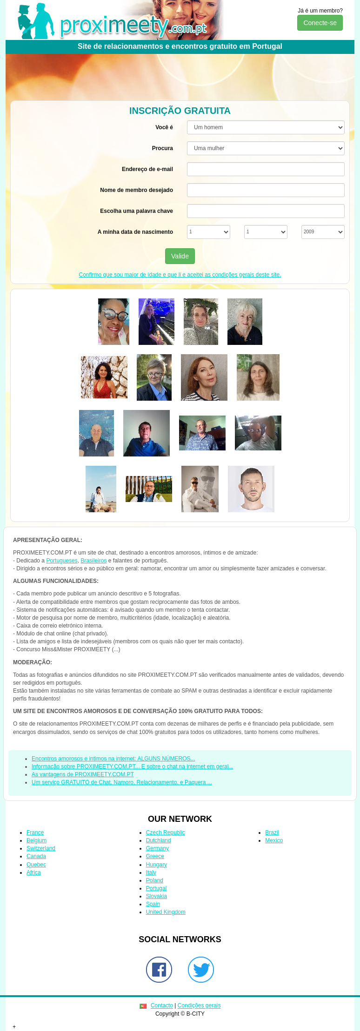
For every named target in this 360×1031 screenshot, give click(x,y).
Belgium (37, 840)
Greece (155, 856)
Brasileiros (93, 560)
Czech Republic (165, 832)
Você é (164, 127)
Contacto (162, 1006)
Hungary (156, 864)
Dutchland (158, 840)
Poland (154, 880)
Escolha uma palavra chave (136, 211)
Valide (180, 256)
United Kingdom (166, 912)
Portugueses (61, 560)
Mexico (274, 840)
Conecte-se (320, 22)
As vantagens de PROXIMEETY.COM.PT (83, 774)
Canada (36, 856)
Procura (162, 148)
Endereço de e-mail (147, 169)
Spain (153, 904)
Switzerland (41, 848)
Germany (157, 848)
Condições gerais (199, 1006)
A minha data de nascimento (135, 232)
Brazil (272, 832)
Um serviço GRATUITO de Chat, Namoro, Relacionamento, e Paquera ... (122, 782)
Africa (34, 872)
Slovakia (156, 896)
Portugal (156, 888)
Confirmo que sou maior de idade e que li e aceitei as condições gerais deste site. (180, 274)
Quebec (36, 864)
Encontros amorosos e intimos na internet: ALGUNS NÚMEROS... (113, 758)
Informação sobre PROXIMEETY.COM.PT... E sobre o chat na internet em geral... (132, 766)
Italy (151, 872)
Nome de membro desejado (136, 190)
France (35, 832)
